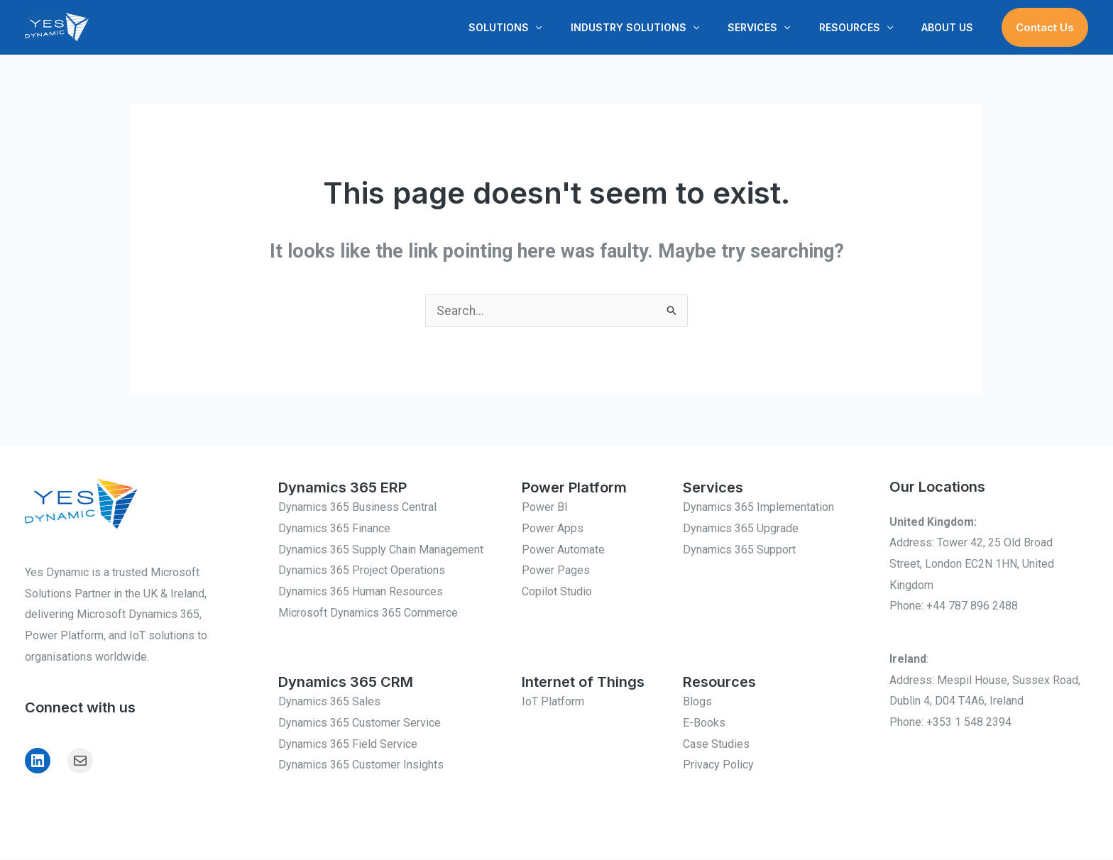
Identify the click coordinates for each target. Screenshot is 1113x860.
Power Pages (556, 571)
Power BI (545, 507)
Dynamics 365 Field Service (347, 744)
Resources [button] (869, 28)
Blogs (697, 702)
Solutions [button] (543, 28)
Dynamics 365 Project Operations (361, 571)
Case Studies (716, 744)
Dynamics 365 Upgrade (741, 529)
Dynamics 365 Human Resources (360, 592)
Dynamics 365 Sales (329, 702)
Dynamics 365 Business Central (357, 507)
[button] (573, 28)
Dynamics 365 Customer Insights (361, 765)
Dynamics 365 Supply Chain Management (380, 550)
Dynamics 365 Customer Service (359, 723)
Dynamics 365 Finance (334, 529)
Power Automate (563, 550)
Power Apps (552, 529)
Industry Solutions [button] (665, 28)
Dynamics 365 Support (739, 550)
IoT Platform (553, 702)
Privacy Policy (718, 765)
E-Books (704, 723)
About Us (951, 27)
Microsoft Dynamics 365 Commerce (368, 613)
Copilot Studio (557, 592)
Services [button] (780, 28)
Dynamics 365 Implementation (758, 507)
